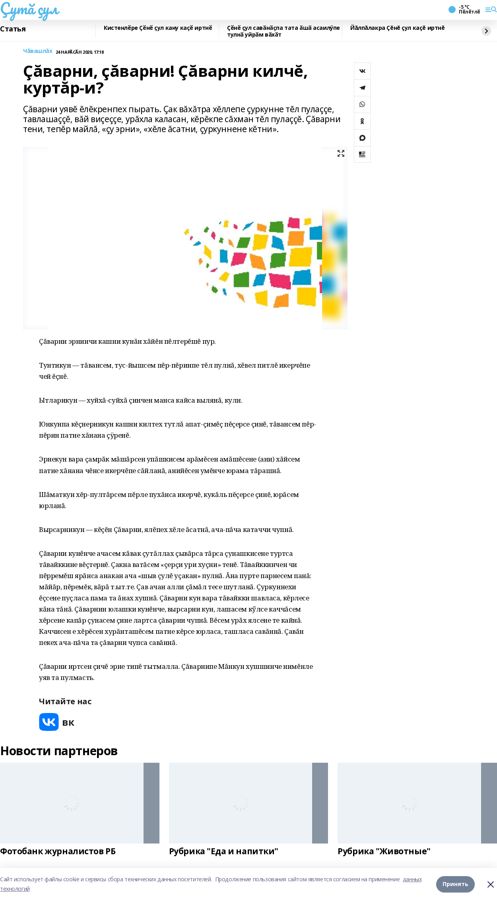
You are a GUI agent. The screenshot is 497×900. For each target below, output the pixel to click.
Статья (12, 29)
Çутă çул (29, 8)
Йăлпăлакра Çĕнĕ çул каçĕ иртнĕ (397, 28)
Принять (455, 884)
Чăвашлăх (37, 51)
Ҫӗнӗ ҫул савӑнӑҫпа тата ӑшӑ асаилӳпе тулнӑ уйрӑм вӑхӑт (283, 31)
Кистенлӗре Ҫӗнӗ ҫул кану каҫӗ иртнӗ (158, 28)
